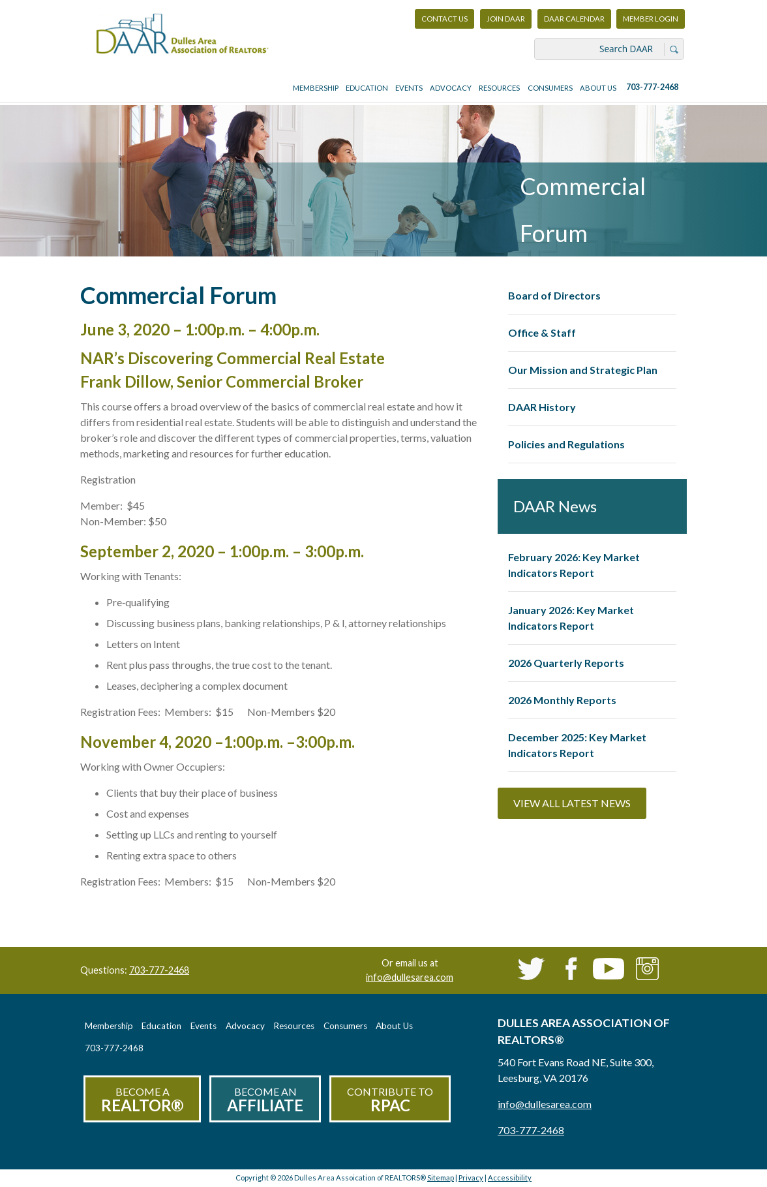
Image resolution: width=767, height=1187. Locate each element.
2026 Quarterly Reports (566, 662)
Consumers (550, 88)
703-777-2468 (652, 87)
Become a (142, 1100)
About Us (598, 88)
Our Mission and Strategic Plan (582, 369)
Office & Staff (542, 332)
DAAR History (542, 407)
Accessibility (510, 1177)
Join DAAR (506, 18)
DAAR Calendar (574, 18)
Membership (315, 88)
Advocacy (451, 88)
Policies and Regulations (566, 444)
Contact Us (444, 18)
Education (367, 88)
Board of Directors (554, 295)
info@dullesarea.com (409, 977)
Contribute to (390, 1100)
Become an (265, 1100)
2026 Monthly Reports (562, 700)
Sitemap (440, 1177)
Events (409, 88)
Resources (499, 88)
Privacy (471, 1177)
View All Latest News (572, 803)
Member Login (650, 21)
